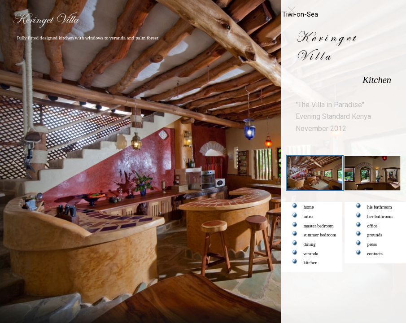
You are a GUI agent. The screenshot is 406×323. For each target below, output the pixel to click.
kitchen (311, 263)
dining (310, 244)
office (372, 226)
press (372, 244)
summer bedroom (320, 235)
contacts (375, 254)
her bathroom (380, 216)
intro (308, 216)
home (309, 207)
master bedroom (319, 226)
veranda (311, 254)
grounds (375, 235)
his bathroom (379, 207)
